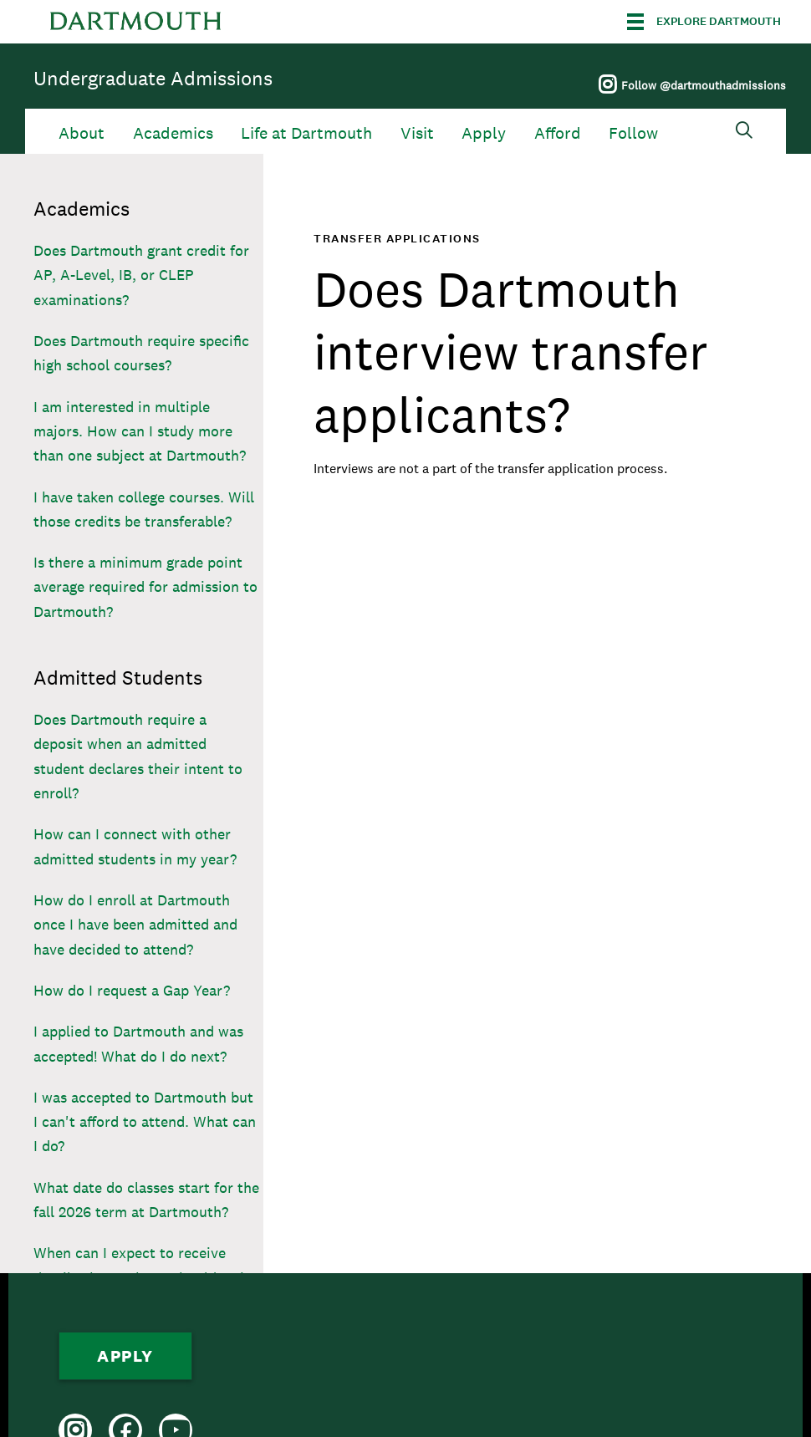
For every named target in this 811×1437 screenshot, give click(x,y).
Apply (484, 133)
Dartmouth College (135, 22)
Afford (557, 133)
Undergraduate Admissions (153, 78)
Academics (173, 133)
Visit (417, 133)
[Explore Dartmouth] (704, 22)
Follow (633, 133)
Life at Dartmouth (306, 133)
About (82, 133)
